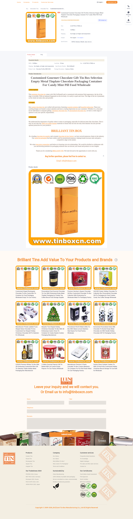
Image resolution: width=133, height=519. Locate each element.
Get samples (80, 37)
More (42, 2)
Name (29, 399)
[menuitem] (19, 2)
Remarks (29, 416)
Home (19, 2)
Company (26, 2)
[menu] (35, 2)
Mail (71, 399)
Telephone (30, 407)
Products (35, 2)
